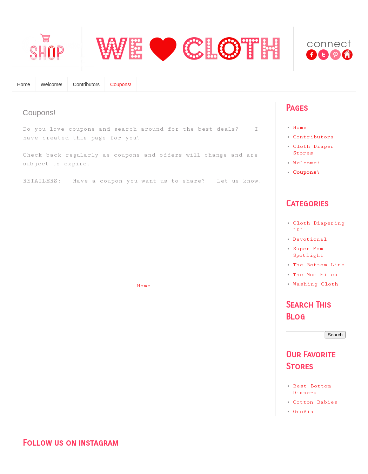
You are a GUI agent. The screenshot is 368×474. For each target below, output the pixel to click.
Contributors (86, 84)
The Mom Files (315, 274)
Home (23, 84)
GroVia (303, 411)
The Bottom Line (318, 265)
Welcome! (51, 84)
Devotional (310, 239)
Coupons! (120, 84)
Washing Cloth (315, 284)
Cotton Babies (315, 402)
